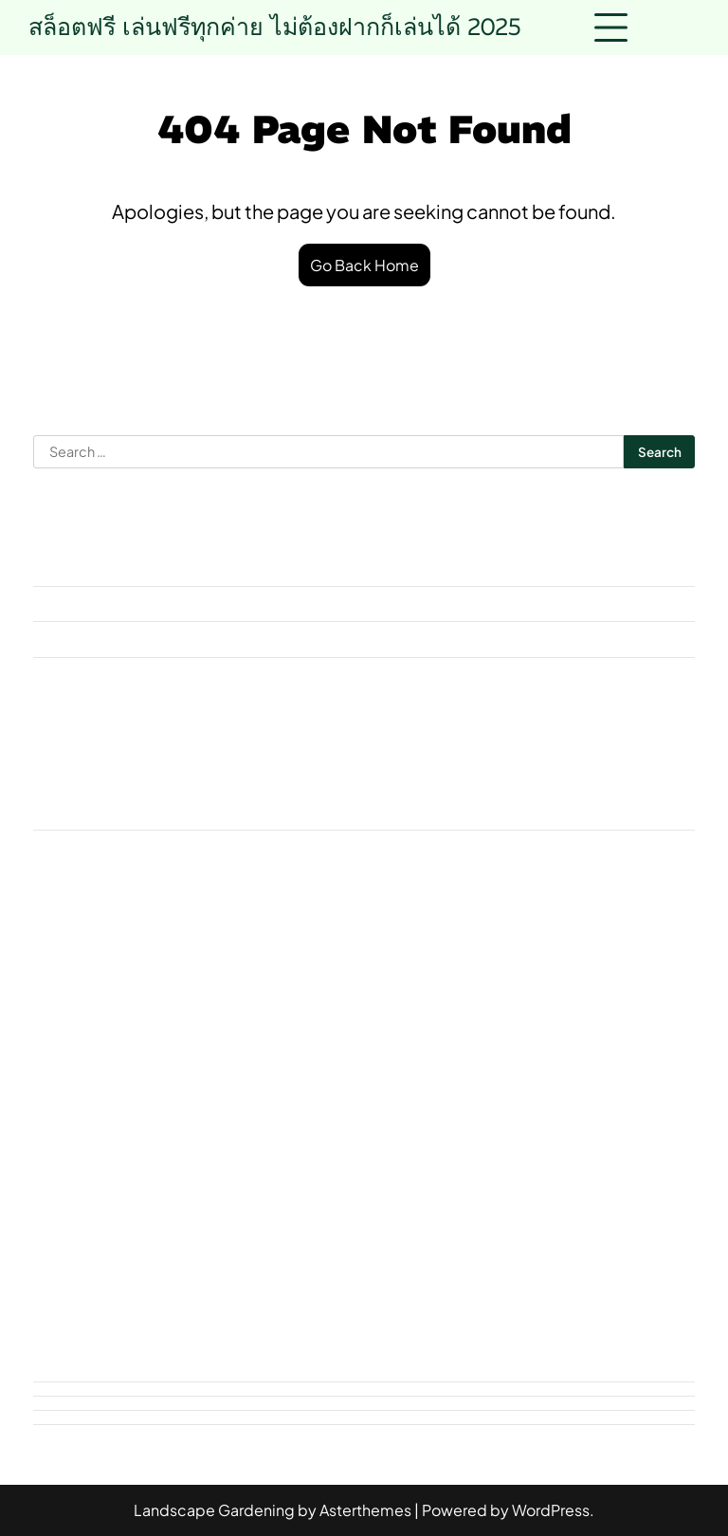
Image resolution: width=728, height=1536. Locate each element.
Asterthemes (365, 1510)
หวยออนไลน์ (351, 1167)
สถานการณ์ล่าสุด (612, 1079)
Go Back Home (364, 265)
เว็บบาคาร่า (465, 1210)
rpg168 (461, 992)
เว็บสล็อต (564, 1210)
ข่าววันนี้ (166, 1036)
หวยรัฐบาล (80, 1167)
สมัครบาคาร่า (90, 1123)
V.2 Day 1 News (570, 992)
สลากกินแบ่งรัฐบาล (562, 1123)
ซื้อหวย (466, 1036)
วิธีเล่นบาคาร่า (339, 1079)
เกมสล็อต (75, 1210)
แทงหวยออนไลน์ (208, 1254)
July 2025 (65, 675)
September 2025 (91, 639)
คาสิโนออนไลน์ (360, 1036)
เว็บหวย (650, 1210)
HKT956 (299, 992)
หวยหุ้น (254, 1167)
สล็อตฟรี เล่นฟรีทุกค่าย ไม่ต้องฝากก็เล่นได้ (274, 26)
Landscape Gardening (214, 1510)
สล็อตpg (196, 1123)
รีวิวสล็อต (229, 1079)
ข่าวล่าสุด (76, 1036)
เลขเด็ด (372, 1210)
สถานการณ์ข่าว (471, 1079)
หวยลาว (173, 1167)
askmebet (67, 812)
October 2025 (82, 603)
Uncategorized (84, 847)
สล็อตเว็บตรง (424, 1123)
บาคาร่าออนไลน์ (575, 1036)
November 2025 (88, 567)
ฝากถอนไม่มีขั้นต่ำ (105, 1079)
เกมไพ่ (157, 1210)
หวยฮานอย (461, 1167)
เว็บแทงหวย (82, 1254)
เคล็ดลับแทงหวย (263, 1210)
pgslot (382, 992)
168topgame (90, 992)
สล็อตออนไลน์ (303, 1123)
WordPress (551, 1510)
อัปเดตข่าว (563, 1167)
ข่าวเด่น (252, 1036)
